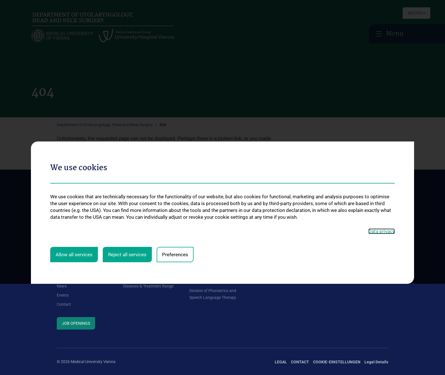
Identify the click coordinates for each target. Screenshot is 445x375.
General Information (74, 267)
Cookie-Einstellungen (336, 362)
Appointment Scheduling (144, 267)
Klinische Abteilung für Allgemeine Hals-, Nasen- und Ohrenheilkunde (214, 274)
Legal (281, 362)
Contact (64, 304)
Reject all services (127, 191)
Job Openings (76, 323)
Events (63, 295)
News (62, 286)
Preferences (175, 191)
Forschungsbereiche (340, 267)
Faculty (63, 276)
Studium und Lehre (272, 275)
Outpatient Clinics (138, 276)
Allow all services (74, 191)
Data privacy (381, 168)
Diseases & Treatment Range (148, 286)
